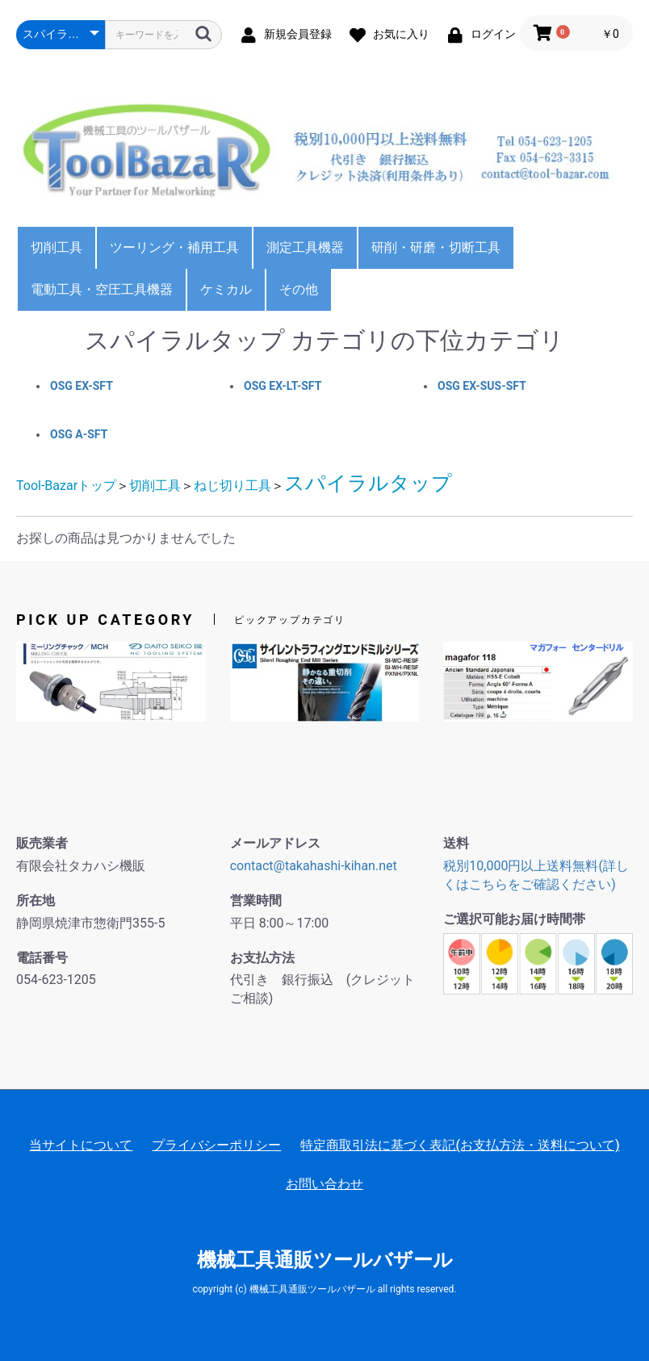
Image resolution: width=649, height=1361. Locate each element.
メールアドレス (275, 843)
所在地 (35, 900)
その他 (298, 289)
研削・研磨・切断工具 (435, 247)
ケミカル (226, 289)
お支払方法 (262, 957)
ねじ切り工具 (232, 485)
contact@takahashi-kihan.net (313, 865)
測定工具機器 (305, 247)
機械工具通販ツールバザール (325, 1260)
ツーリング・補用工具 (174, 247)
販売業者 (42, 843)
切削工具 (56, 247)
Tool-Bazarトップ (66, 485)
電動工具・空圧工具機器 (102, 289)
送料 (456, 843)
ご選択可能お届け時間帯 (514, 919)
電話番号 (42, 957)
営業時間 (256, 900)
